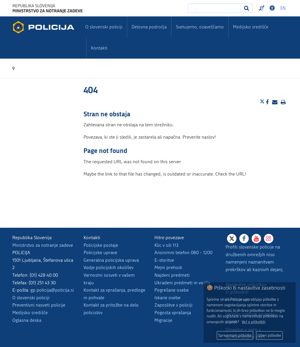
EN (283, 8)
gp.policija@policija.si (52, 290)
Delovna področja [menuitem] (149, 27)
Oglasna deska (26, 320)
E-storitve (164, 260)
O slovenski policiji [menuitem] (103, 27)
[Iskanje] (247, 8)
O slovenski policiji (31, 297)
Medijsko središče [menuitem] (250, 27)
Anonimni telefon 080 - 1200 (183, 252)
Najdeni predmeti (172, 275)
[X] (231, 238)
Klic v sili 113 (166, 245)
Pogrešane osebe (171, 290)
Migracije (163, 320)
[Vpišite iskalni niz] (214, 8)
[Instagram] (268, 238)
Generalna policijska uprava (111, 260)
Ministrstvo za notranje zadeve (42, 245)
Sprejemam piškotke (235, 335)
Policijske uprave (100, 252)
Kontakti (99, 48)
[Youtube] (256, 238)
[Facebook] (244, 238)
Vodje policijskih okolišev (108, 267)
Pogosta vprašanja (172, 312)
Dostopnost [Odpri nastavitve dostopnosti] (273, 8)
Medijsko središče (30, 312)
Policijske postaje (100, 245)
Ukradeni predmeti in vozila (182, 282)
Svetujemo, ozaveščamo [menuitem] (200, 27)
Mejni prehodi (168, 267)
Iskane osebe (167, 297)
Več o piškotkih (253, 322)
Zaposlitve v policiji (173, 305)
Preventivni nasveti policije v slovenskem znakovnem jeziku (262, 8)
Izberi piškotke (269, 335)
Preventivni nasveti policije (38, 305)
